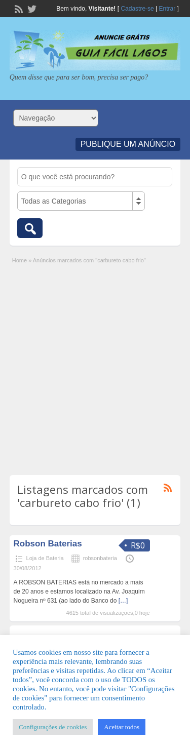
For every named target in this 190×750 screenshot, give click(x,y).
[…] (123, 600)
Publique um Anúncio (128, 144)
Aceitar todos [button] (121, 727)
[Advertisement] (95, 365)
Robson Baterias (48, 543)
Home (19, 260)
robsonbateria (100, 558)
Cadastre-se (137, 8)
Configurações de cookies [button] (53, 727)
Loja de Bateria (45, 558)
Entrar (167, 8)
